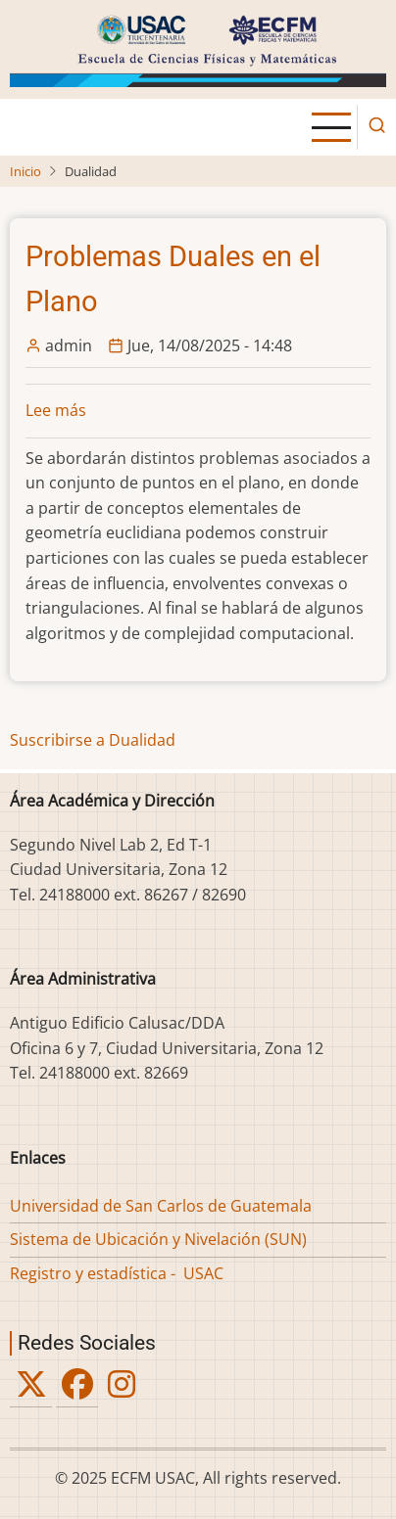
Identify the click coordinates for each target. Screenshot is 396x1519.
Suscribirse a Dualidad (92, 740)
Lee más (55, 410)
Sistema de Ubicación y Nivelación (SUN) (158, 1239)
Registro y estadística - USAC (116, 1273)
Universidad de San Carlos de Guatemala (161, 1206)
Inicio (25, 171)
